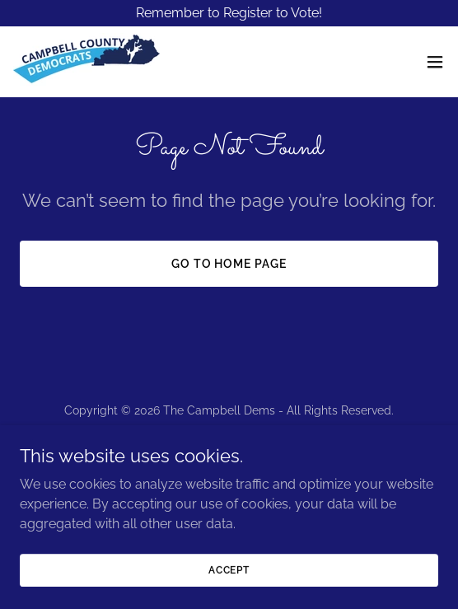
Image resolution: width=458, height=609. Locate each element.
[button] (434, 61)
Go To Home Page (229, 263)
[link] (86, 62)
